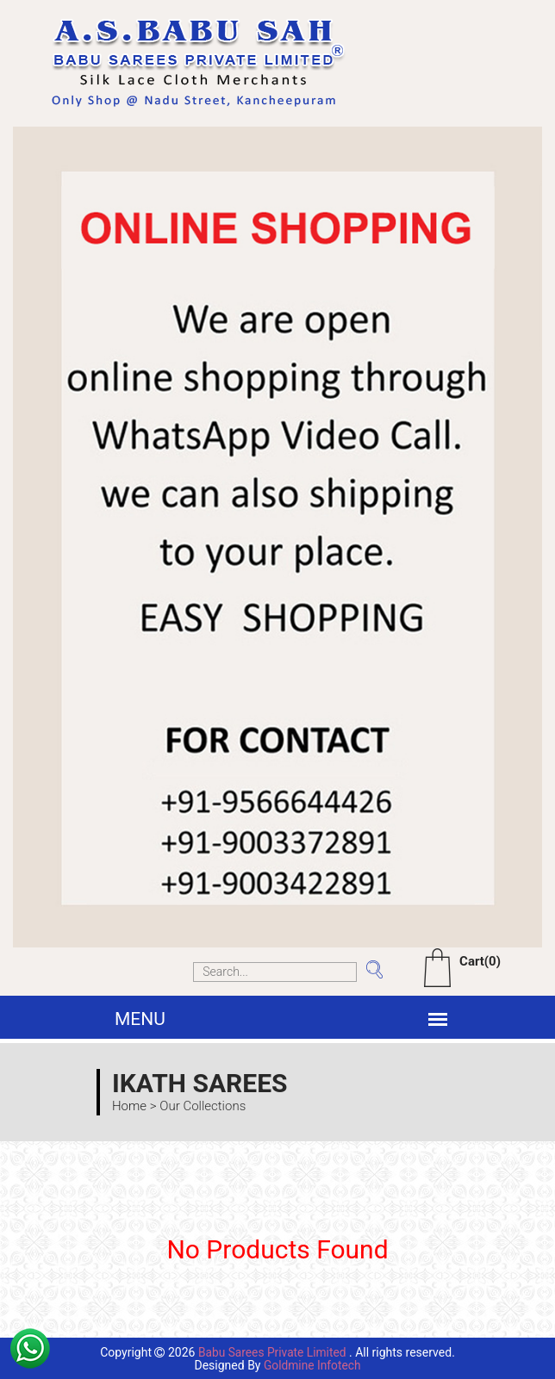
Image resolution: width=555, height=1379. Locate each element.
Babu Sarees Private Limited (271, 1352)
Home (129, 1106)
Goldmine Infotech (312, 1364)
